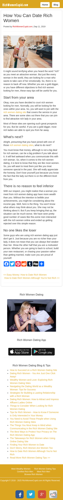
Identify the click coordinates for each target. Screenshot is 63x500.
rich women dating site (14, 112)
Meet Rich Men (43, 471)
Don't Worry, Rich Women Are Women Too (31, 448)
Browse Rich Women (33, 474)
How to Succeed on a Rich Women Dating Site (33, 370)
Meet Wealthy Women (21, 469)
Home (45, 4)
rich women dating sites (21, 145)
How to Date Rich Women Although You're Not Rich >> (32, 278)
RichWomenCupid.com (22, 26)
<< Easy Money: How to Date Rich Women (25, 274)
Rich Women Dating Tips (45, 469)
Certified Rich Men (25, 471)
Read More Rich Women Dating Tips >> (30, 457)
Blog (56, 4)
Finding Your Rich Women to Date (27, 444)
